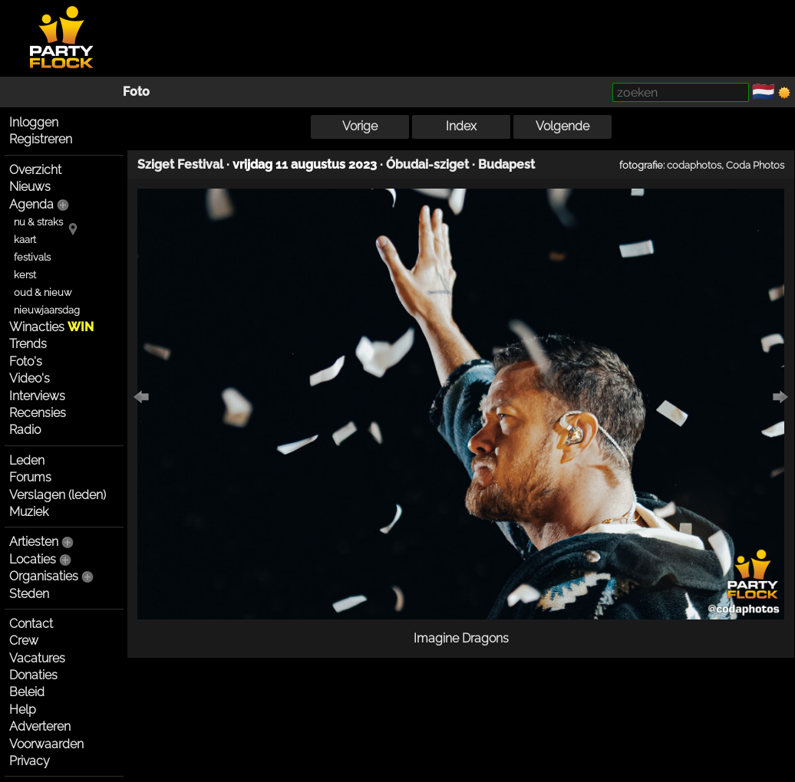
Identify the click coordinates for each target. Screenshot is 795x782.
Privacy (29, 761)
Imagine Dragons (461, 638)
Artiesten (33, 541)
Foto (136, 91)
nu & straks (38, 222)
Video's (29, 378)
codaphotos (694, 165)
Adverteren (40, 726)
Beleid (27, 692)
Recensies (37, 413)
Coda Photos (755, 165)
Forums (30, 477)
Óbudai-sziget (427, 164)
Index (461, 126)
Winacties (51, 327)
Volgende (562, 126)
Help (22, 709)
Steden (29, 593)
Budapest (506, 164)
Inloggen (33, 122)
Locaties (32, 559)
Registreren (40, 139)
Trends (28, 344)
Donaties (33, 675)
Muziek (28, 511)
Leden (27, 460)
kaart (25, 239)
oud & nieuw (42, 292)
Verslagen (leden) (57, 495)
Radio (25, 429)
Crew (23, 640)
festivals (32, 257)
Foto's (25, 361)
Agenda (31, 204)
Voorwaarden (46, 744)
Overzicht (35, 170)
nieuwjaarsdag (47, 310)
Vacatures (37, 658)
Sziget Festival (180, 164)
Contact (31, 623)
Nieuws (30, 186)
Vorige (360, 126)
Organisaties (43, 576)
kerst (25, 275)
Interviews (37, 396)
